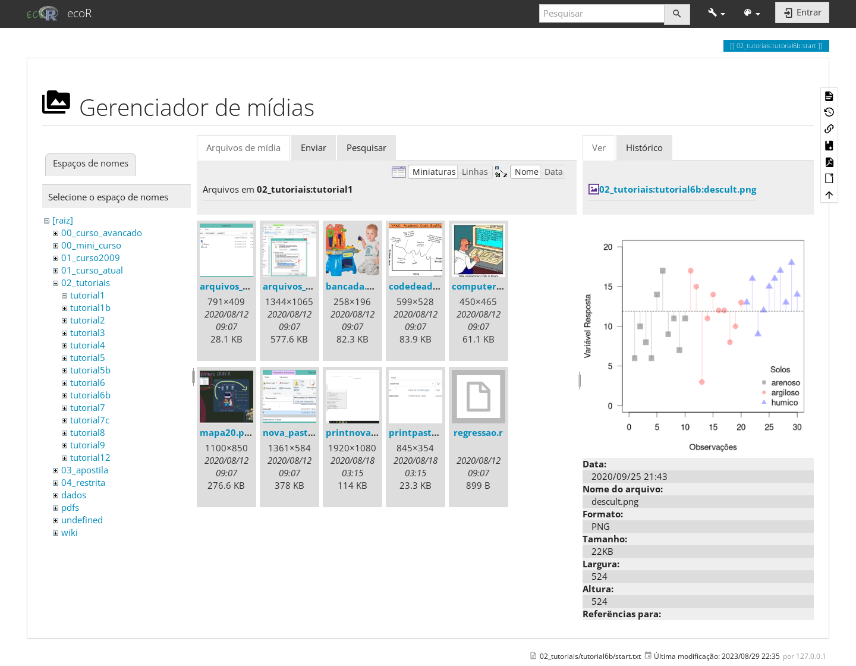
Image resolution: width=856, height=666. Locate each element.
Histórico (644, 147)
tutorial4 (87, 345)
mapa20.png (227, 432)
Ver (599, 147)
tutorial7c (89, 420)
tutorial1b (90, 307)
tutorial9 (87, 445)
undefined (82, 520)
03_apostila (84, 470)
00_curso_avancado (101, 232)
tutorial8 (87, 432)
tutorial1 (87, 295)
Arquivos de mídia (243, 147)
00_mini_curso (91, 245)
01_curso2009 (90, 257)
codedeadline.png (429, 286)
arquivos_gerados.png (248, 286)
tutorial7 (87, 407)
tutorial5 (87, 357)
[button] (716, 13)
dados (73, 495)
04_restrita (83, 482)
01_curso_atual (92, 270)
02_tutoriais (85, 282)
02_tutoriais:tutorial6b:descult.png (677, 189)
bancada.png (354, 286)
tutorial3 (87, 332)
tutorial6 (87, 382)
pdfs (70, 507)
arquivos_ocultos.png (310, 286)
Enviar (313, 147)
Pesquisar (366, 147)
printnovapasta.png (370, 432)
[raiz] (62, 220)
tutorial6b (90, 395)
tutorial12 (90, 457)
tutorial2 (87, 320)
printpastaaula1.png (435, 432)
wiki (69, 532)
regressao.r (478, 432)
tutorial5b (90, 370)
